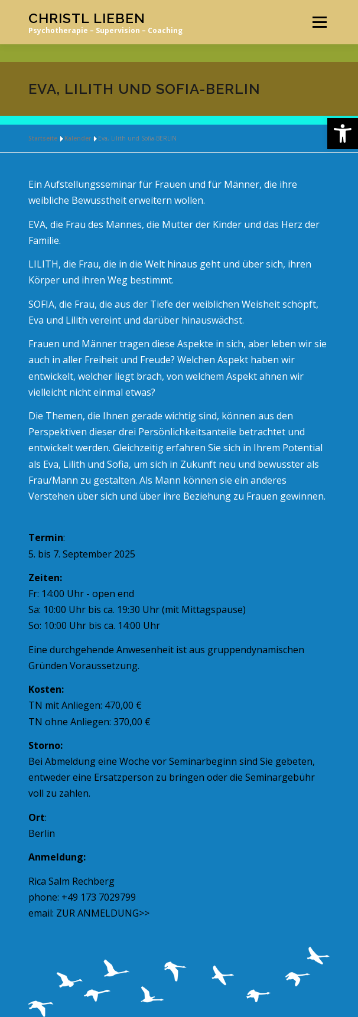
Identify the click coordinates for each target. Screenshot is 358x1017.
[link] (342, 133)
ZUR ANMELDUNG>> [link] (102, 913)
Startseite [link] (42, 138)
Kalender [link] (77, 138)
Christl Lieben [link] (86, 18)
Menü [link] (319, 21)
